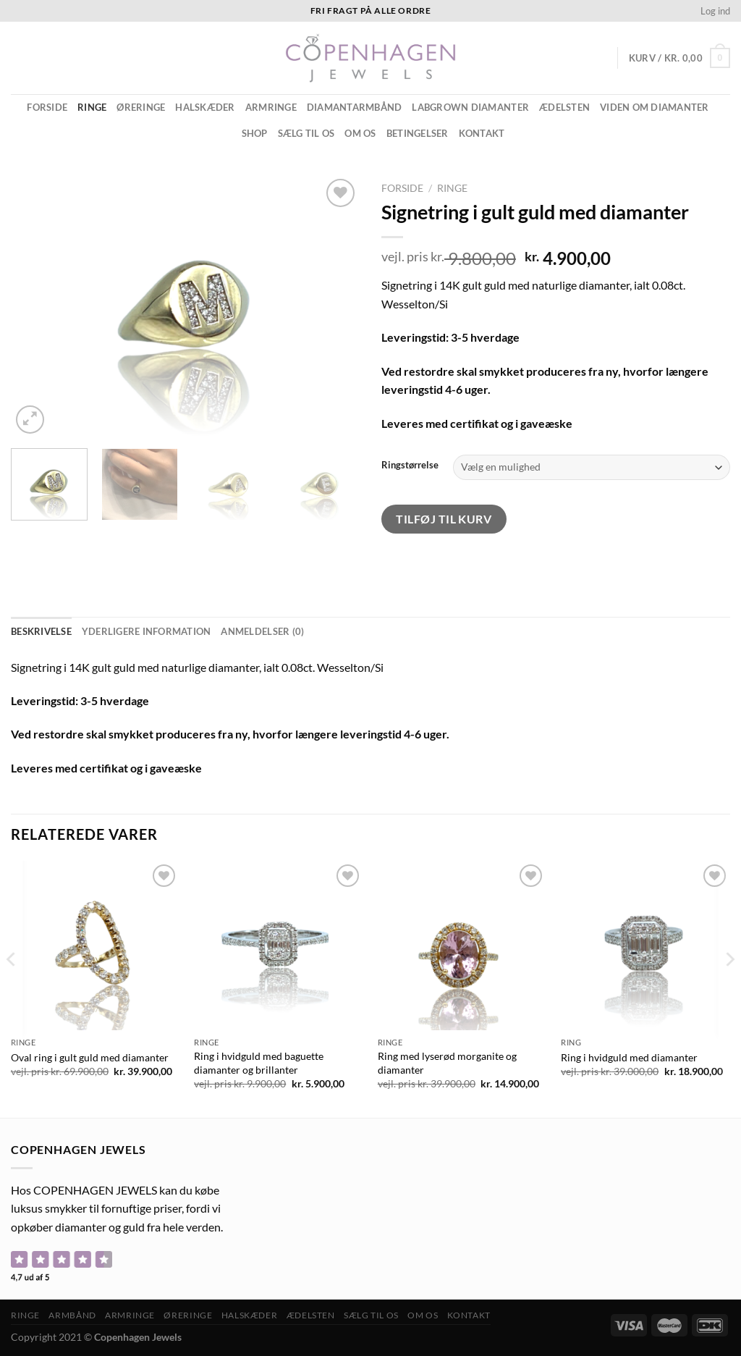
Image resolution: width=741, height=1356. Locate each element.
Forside (47, 107)
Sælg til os (306, 133)
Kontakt (482, 133)
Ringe (91, 107)
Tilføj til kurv (443, 519)
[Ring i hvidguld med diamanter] (645, 945)
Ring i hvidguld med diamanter (629, 1057)
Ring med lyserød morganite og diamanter (447, 1063)
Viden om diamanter (654, 107)
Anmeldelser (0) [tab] (262, 631)
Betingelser (417, 133)
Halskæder (204, 107)
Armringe (271, 107)
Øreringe (141, 107)
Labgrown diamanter (470, 107)
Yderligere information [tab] (146, 631)
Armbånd (72, 1315)
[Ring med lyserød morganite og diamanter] (462, 945)
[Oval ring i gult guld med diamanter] (95, 945)
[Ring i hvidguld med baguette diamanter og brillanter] (278, 945)
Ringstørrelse (410, 465)
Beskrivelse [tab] (41, 631)
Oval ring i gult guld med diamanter (90, 1057)
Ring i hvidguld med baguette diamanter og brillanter (258, 1063)
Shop (255, 133)
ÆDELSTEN (564, 107)
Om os (360, 133)
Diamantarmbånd (354, 107)
